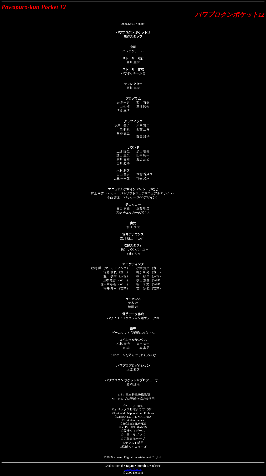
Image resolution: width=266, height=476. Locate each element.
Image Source (132, 469)
